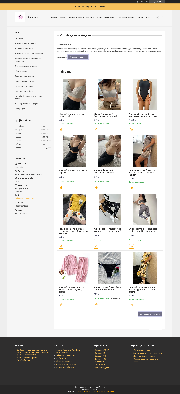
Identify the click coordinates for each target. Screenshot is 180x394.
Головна (53, 17)
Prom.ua (102, 387)
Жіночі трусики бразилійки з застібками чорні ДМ (107, 288)
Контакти (90, 17)
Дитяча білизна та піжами (26, 66)
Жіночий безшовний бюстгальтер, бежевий (104, 171)
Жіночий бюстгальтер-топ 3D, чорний (73, 171)
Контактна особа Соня (65, 367)
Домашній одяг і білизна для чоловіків (28, 59)
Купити (61, 129)
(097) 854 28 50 (62, 358)
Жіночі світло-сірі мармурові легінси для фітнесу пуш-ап (143, 230)
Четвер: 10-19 (100, 359)
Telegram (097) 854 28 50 (66, 364)
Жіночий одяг (21, 71)
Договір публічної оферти (26, 104)
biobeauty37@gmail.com (24, 198)
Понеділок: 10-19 (102, 350)
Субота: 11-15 (100, 365)
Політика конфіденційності (104, 391)
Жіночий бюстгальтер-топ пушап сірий (71, 115)
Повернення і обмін (24, 91)
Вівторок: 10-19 (101, 353)
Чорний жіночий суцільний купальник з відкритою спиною (144, 115)
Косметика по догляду (25, 81)
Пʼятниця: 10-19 (101, 362)
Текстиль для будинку (25, 76)
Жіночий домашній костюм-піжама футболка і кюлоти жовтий (142, 289)
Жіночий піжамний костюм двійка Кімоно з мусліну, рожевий (72, 289)
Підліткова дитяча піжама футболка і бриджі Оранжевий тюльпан (73, 231)
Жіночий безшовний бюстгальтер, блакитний (105, 115)
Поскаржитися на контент (83, 391)
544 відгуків (144, 1)
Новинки (19, 38)
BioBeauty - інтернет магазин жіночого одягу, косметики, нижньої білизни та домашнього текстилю (33, 352)
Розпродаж (20, 109)
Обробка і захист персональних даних (29, 97)
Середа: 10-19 (100, 356)
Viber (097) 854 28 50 (64, 361)
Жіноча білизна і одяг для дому (29, 53)
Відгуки (140, 17)
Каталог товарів (75, 17)
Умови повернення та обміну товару (148, 353)
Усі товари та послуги (149, 314)
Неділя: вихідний (102, 368)
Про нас (63, 17)
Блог (148, 17)
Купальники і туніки (24, 48)
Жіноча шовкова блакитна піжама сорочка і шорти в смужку (142, 172)
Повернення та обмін (125, 17)
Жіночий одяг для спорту (26, 43)
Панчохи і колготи (79, 57)
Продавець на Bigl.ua (90, 389)
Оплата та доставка (105, 17)
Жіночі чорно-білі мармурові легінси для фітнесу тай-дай (108, 230)
